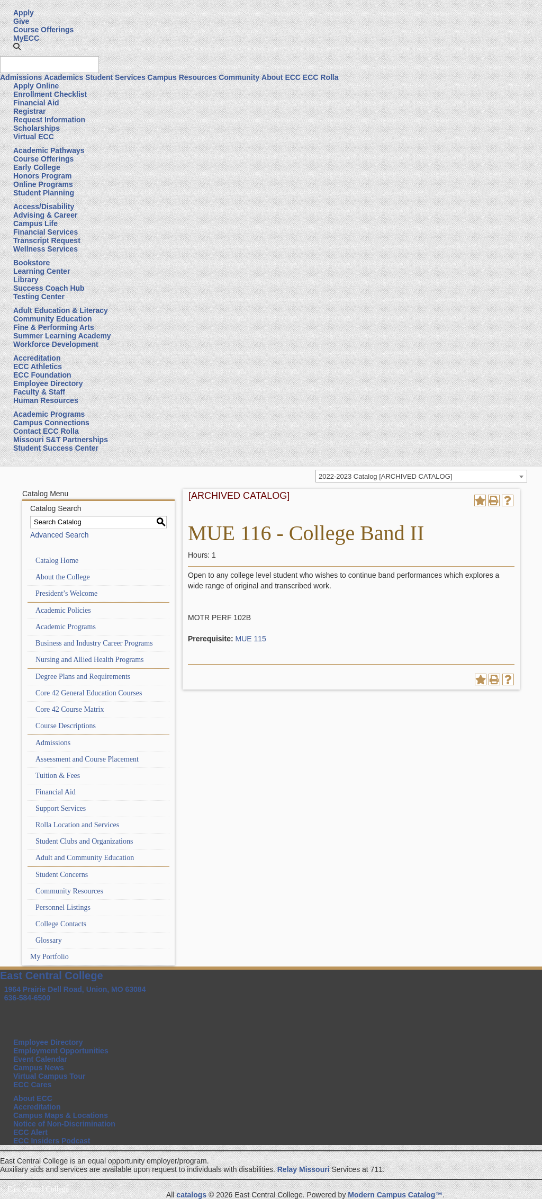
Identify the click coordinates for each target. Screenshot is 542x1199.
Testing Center (39, 296)
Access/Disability (43, 206)
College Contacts (60, 924)
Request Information (49, 119)
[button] (17, 46)
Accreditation (36, 358)
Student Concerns (61, 875)
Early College (36, 167)
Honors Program (42, 176)
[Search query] (49, 64)
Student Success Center (55, 448)
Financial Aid (36, 103)
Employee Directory (48, 383)
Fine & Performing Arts (53, 327)
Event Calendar (40, 1059)
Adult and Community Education (84, 858)
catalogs (191, 1195)
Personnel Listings (63, 907)
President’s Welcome (66, 593)
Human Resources (45, 400)
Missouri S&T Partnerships (60, 439)
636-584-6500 (27, 998)
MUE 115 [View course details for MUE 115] (250, 638)
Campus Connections (51, 422)
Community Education (52, 319)
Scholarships (36, 128)
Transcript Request (46, 240)
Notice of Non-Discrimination (64, 1124)
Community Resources (69, 891)
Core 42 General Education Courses (88, 693)
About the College (62, 577)
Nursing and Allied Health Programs (89, 660)
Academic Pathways (49, 150)
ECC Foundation (42, 375)
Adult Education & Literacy (60, 310)
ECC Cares (32, 1084)
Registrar (29, 111)
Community (239, 77)
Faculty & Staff (39, 392)
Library (25, 279)
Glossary (48, 940)
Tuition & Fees (57, 776)
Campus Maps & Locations (60, 1115)
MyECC (26, 38)
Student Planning (43, 193)
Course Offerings (43, 29)
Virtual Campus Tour (49, 1076)
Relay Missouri (303, 1169)
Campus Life (35, 223)
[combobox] (421, 476)
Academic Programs (49, 414)
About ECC (281, 77)
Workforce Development (55, 344)
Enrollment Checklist (50, 94)
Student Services (115, 77)
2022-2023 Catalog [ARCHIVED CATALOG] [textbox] (385, 476)
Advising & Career (45, 215)
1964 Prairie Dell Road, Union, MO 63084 (75, 989)
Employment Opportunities (61, 1050)
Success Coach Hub (49, 288)
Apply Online (36, 86)
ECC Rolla (321, 77)
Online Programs (43, 184)
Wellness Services (45, 249)
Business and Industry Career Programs (94, 643)
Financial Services (45, 232)
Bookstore (31, 262)
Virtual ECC (33, 136)
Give (21, 21)
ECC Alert (30, 1132)
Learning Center (41, 271)
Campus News (38, 1067)
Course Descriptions (65, 726)
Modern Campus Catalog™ (395, 1195)
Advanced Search (59, 535)
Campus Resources (182, 77)
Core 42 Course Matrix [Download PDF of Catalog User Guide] (69, 709)
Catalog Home (56, 561)
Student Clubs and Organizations (84, 841)
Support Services (60, 808)
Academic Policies (63, 610)
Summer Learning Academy (62, 336)
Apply (23, 12)
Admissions (21, 77)
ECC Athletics (37, 366)
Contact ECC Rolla (46, 431)
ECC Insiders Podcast (52, 1141)
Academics (63, 77)
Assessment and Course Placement (87, 759)
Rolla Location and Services (77, 825)
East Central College (51, 975)
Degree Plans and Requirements (82, 677)
